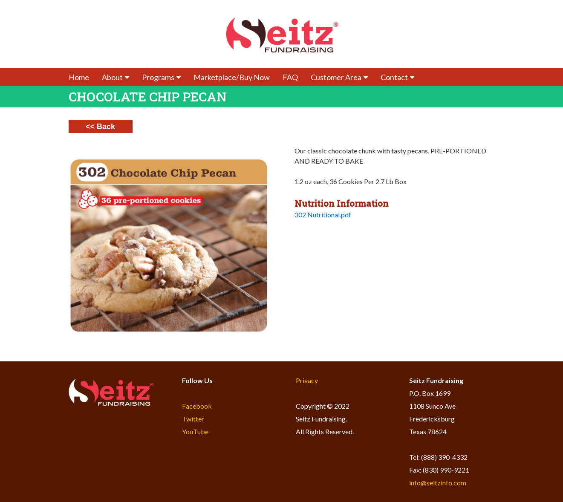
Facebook (197, 406)
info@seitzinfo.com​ (437, 483)
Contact (397, 77)
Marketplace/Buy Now (231, 77)
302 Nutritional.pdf (322, 215)
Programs (161, 77)
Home (79, 77)
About (115, 77)
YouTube (195, 431)
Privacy (307, 380)
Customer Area (339, 77)
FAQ (290, 77)
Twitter (193, 419)
